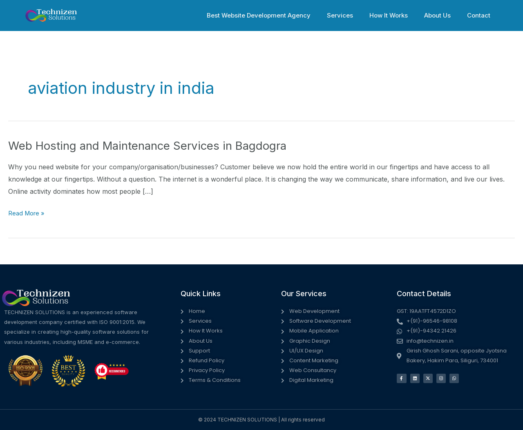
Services (354, 15)
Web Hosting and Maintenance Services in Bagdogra (160, 145)
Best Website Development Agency (277, 15)
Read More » (28, 213)
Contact (480, 15)
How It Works (399, 15)
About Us (443, 15)
